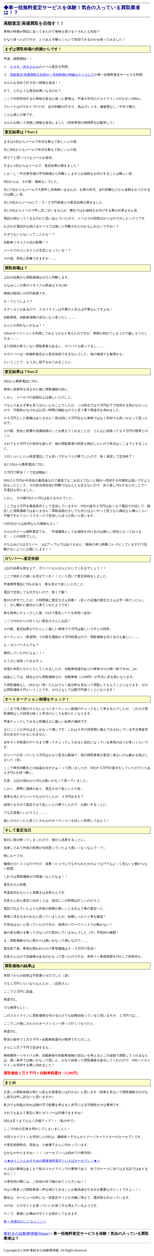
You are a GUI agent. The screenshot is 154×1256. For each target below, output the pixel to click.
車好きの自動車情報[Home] (27, 1233)
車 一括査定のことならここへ (25, 1221)
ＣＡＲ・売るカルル (24, 66)
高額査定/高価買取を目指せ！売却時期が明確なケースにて (52, 74)
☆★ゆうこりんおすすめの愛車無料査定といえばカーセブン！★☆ (52, 1160)
